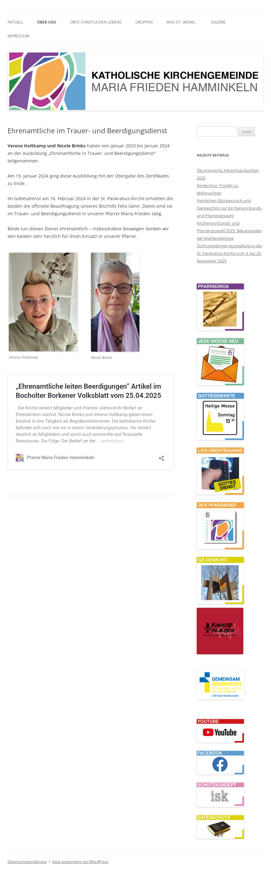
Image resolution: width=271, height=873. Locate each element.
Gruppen (144, 22)
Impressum (18, 36)
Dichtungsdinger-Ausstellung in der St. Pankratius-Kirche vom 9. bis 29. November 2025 (229, 253)
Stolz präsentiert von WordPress (80, 861)
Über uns (46, 22)
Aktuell (15, 22)
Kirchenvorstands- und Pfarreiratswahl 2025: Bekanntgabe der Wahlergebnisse (229, 230)
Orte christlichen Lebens (95, 22)
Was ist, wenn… (182, 22)
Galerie (218, 22)
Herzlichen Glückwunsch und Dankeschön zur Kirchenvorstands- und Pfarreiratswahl (229, 208)
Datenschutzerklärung (27, 861)
